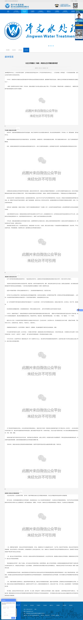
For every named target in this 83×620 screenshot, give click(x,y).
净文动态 (24, 11)
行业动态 (40, 11)
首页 (8, 11)
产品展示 (32, 11)
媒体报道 (26, 49)
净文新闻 (7, 49)
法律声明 (65, 11)
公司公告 (20, 49)
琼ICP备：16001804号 (45, 615)
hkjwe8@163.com (29, 611)
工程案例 (57, 11)
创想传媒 (57, 615)
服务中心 (48, 11)
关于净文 (16, 11)
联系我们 (73, 11)
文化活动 (14, 49)
